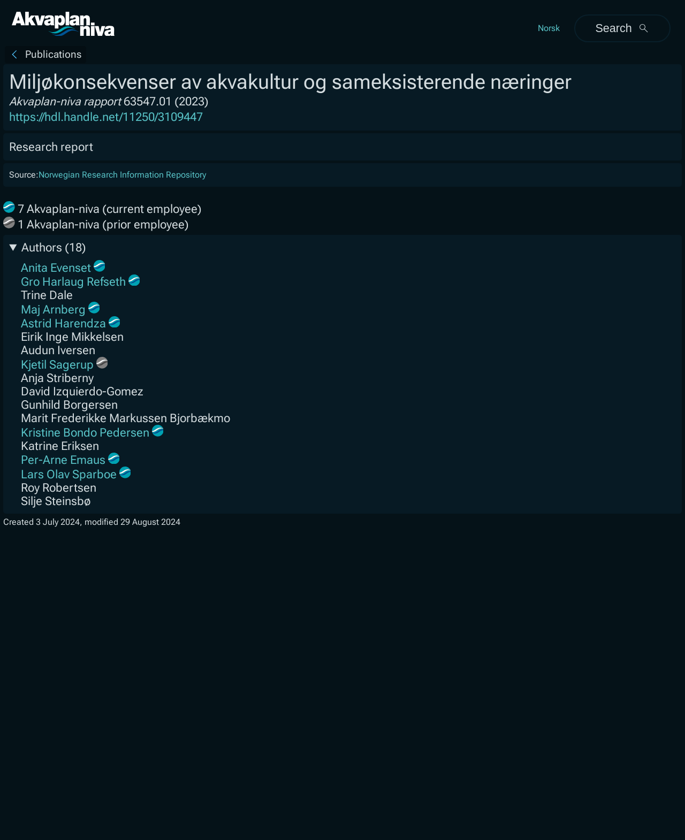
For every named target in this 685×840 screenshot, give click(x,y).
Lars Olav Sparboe (69, 474)
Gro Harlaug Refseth (73, 281)
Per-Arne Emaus (63, 460)
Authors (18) (53, 247)
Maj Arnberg (53, 309)
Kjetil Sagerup (57, 364)
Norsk (549, 28)
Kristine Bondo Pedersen (85, 432)
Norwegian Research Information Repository (122, 175)
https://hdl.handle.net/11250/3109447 (106, 117)
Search (622, 28)
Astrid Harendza (63, 323)
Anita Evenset (56, 267)
